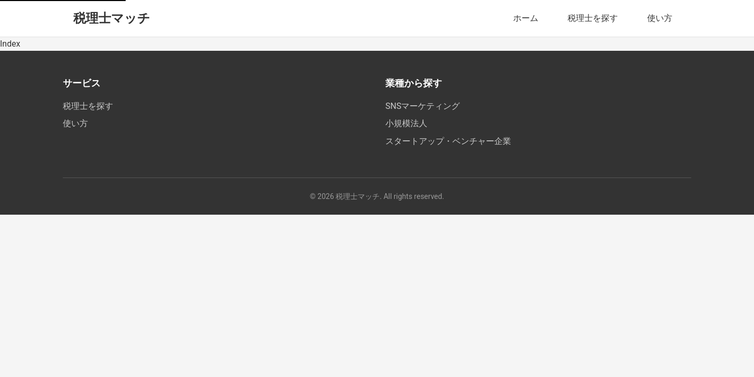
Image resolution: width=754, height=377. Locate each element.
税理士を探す (593, 18)
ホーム (525, 18)
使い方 (659, 18)
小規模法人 (406, 123)
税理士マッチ (111, 18)
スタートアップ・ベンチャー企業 (448, 141)
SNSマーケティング (422, 106)
